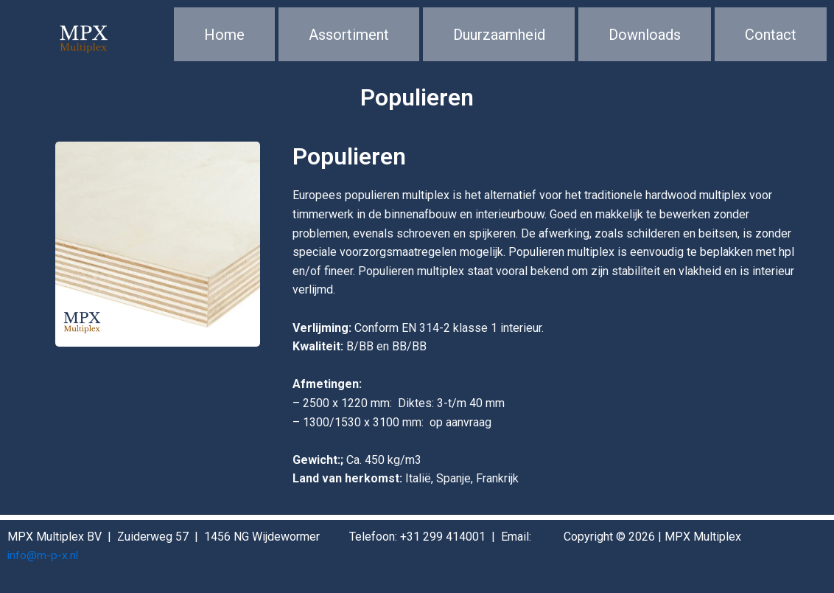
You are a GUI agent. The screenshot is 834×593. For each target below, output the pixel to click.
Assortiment (349, 40)
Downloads (645, 40)
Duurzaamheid (499, 40)
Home (224, 40)
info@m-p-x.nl (43, 556)
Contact (770, 40)
